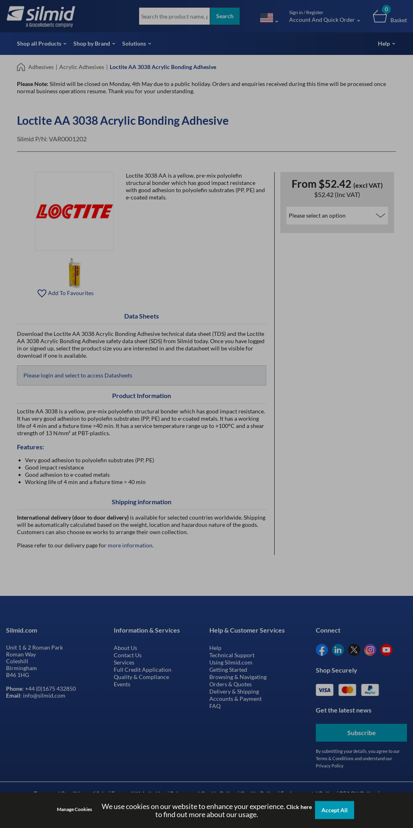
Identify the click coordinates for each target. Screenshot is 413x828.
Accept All (334, 810)
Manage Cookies (74, 809)
